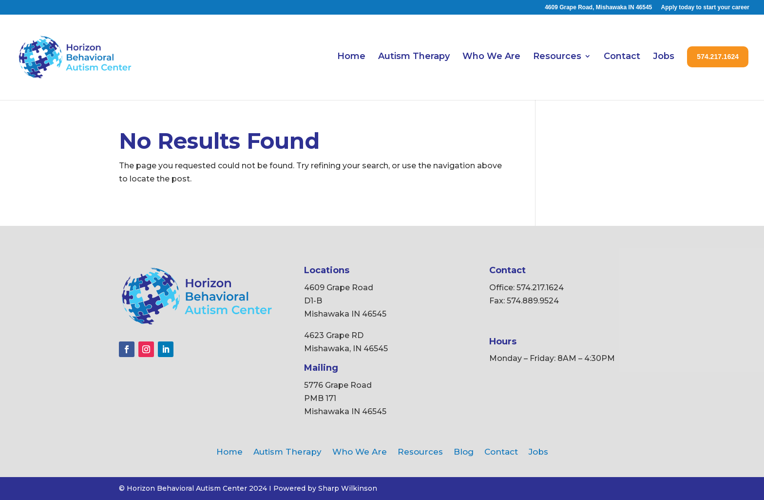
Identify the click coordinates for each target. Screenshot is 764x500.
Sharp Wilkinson (347, 488)
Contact (622, 56)
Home (351, 56)
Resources (557, 56)
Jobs (663, 56)
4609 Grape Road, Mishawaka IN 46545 (598, 7)
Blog (464, 452)
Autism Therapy (414, 56)
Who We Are (491, 56)
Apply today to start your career (705, 7)
